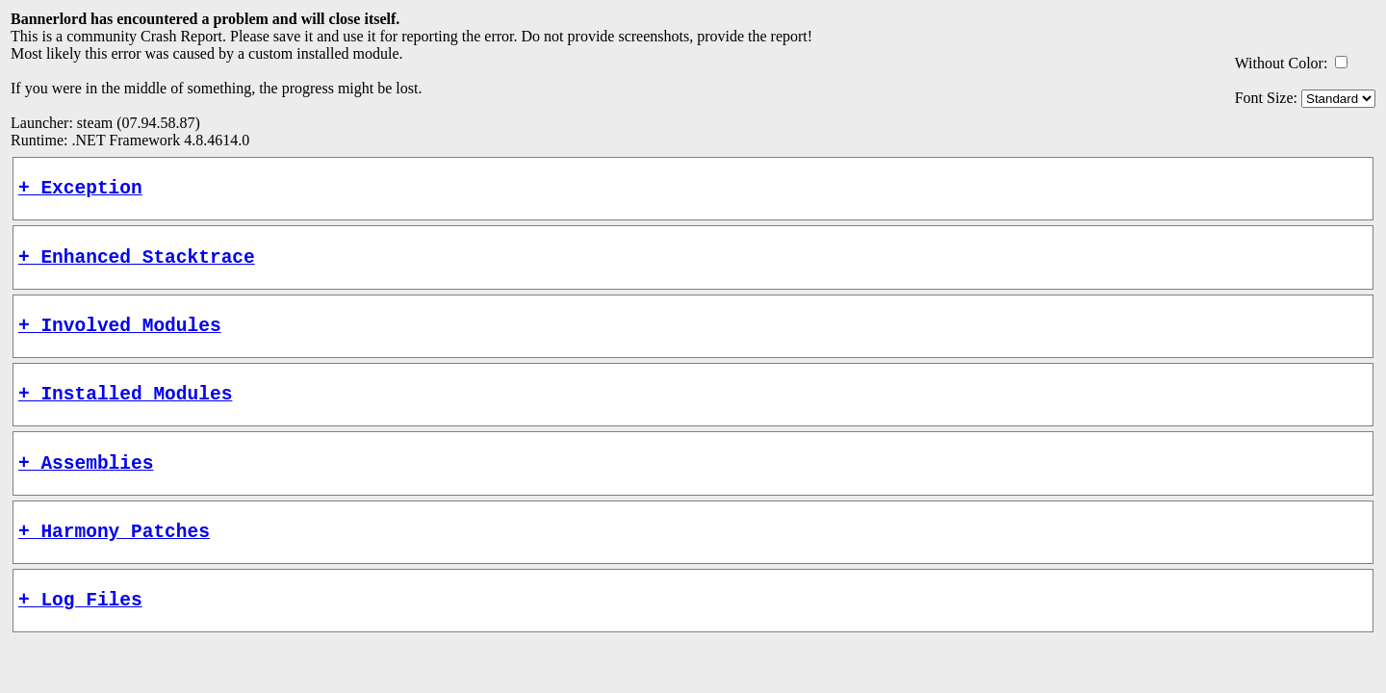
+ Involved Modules (119, 338)
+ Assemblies (85, 486)
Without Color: (1281, 63)
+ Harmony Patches (114, 559)
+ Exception (80, 191)
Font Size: (1266, 98)
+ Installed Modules (125, 411)
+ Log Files (80, 632)
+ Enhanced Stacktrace (136, 265)
